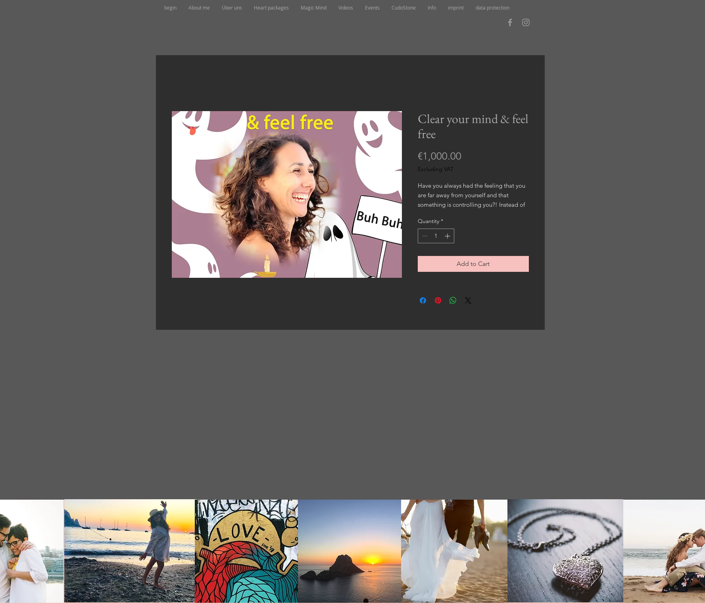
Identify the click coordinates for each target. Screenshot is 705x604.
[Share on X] (468, 300)
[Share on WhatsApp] (453, 300)
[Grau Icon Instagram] (526, 22)
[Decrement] (424, 236)
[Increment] (448, 236)
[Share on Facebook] (423, 300)
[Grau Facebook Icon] (510, 22)
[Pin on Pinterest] (438, 300)
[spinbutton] (436, 236)
